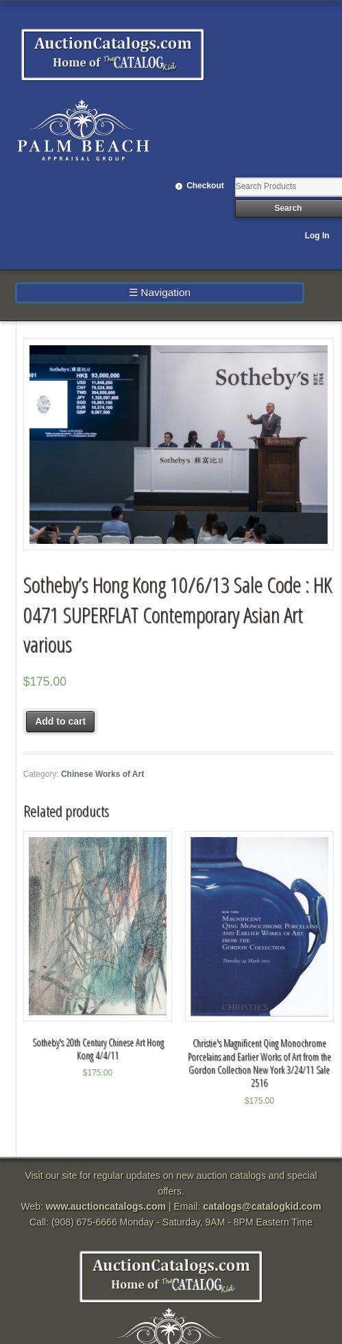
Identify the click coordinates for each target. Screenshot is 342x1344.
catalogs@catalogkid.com (262, 1206)
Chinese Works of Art (102, 774)
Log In (317, 235)
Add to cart (60, 721)
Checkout (205, 185)
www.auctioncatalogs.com (106, 1206)
